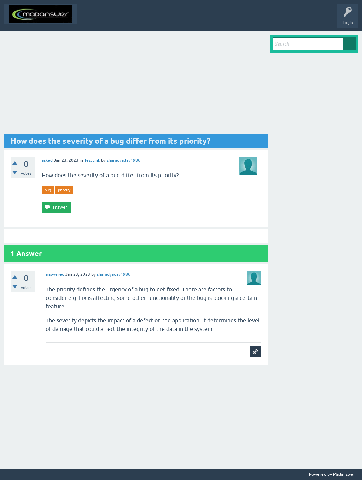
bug (48, 190)
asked (47, 160)
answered (55, 274)
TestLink (92, 160)
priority (64, 190)
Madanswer (344, 474)
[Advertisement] (136, 84)
